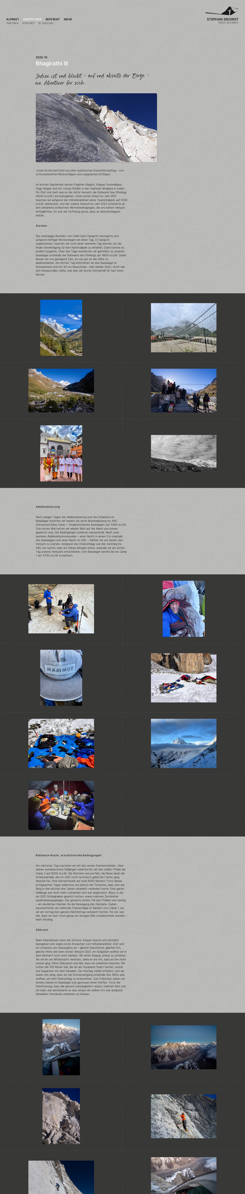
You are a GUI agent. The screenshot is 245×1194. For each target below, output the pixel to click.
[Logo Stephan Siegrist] (222, 12)
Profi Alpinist (228, 22)
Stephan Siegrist (223, 19)
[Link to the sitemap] (68, 19)
